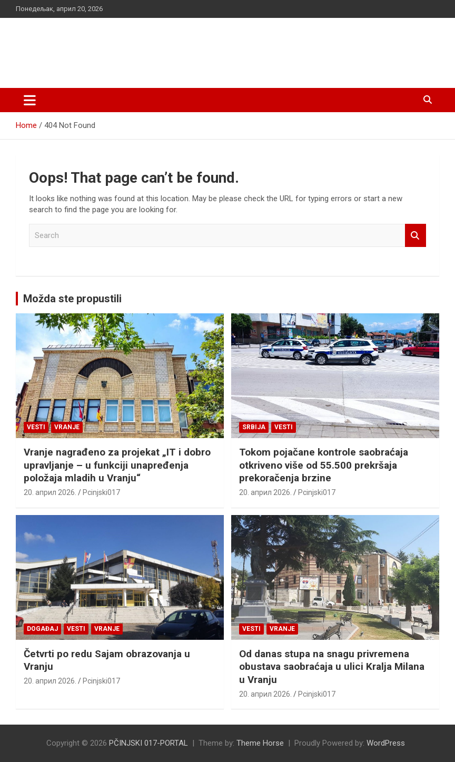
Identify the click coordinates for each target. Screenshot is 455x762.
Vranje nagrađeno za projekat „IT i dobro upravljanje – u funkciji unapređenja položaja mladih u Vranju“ (117, 465)
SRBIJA (253, 427)
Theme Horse (260, 743)
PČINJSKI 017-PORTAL (127, 47)
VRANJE (67, 427)
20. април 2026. (50, 492)
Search (415, 236)
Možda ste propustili (72, 298)
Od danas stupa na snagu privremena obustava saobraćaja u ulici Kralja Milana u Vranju (331, 667)
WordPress (386, 743)
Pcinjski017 (101, 492)
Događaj (42, 628)
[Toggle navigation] (30, 100)
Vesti (36, 427)
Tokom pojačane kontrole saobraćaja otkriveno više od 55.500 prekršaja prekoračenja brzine (323, 465)
